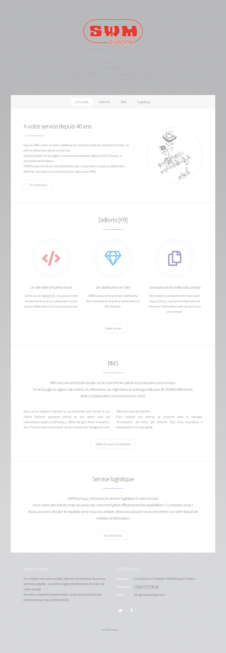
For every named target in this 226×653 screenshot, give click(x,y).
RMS (124, 102)
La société (82, 102)
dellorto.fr (48, 296)
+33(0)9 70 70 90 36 (146, 587)
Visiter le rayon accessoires (113, 444)
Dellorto (104, 102)
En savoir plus (38, 185)
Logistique (144, 102)
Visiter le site (113, 328)
